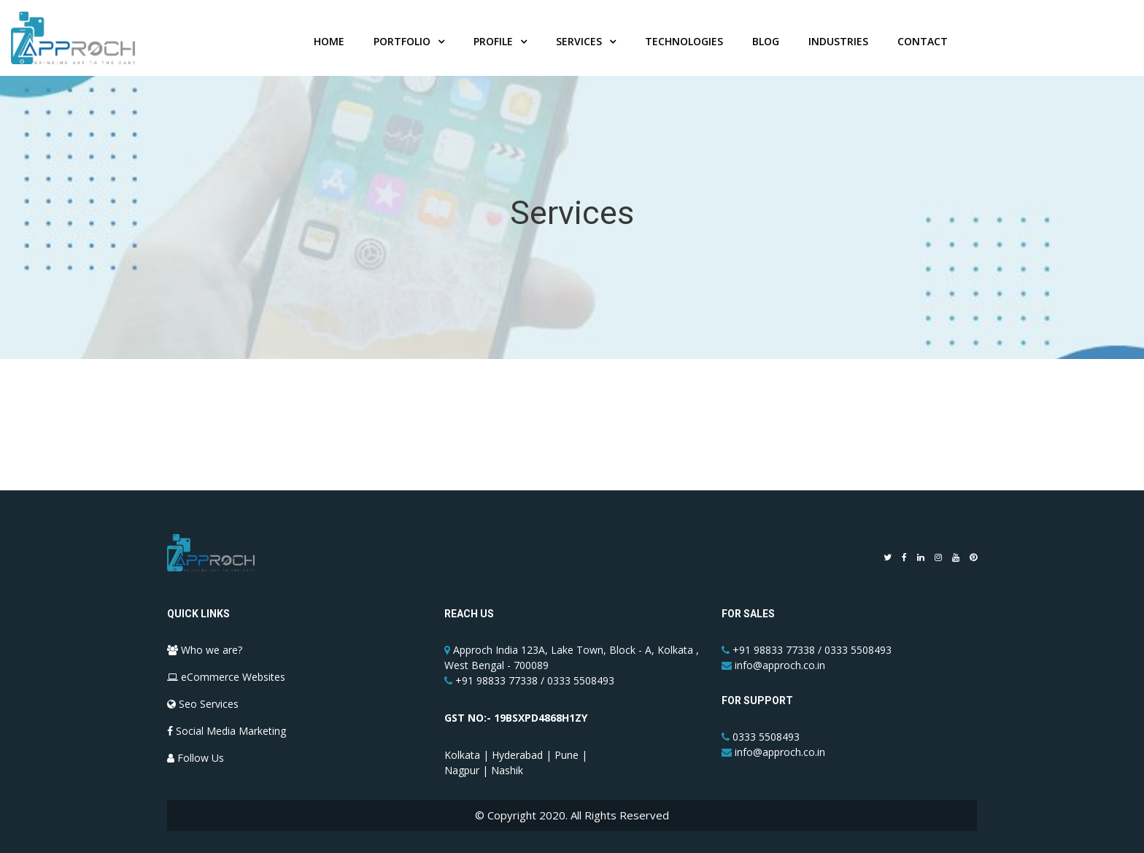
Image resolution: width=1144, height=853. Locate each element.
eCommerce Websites (226, 677)
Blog (765, 44)
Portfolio (402, 44)
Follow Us (195, 758)
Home (329, 44)
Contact (922, 44)
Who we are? (204, 650)
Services (579, 44)
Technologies (684, 44)
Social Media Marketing (226, 731)
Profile (493, 44)
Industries (838, 44)
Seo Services (203, 704)
